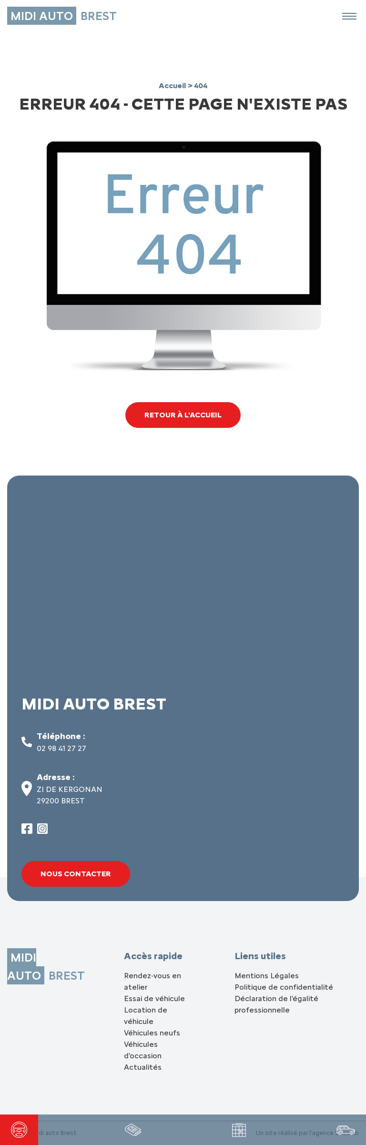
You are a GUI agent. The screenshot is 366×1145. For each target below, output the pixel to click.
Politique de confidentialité (283, 987)
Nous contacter (76, 873)
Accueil (173, 85)
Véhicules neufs (152, 1032)
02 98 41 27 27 (61, 748)
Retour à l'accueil (183, 414)
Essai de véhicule (154, 998)
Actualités (143, 1067)
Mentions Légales (266, 975)
